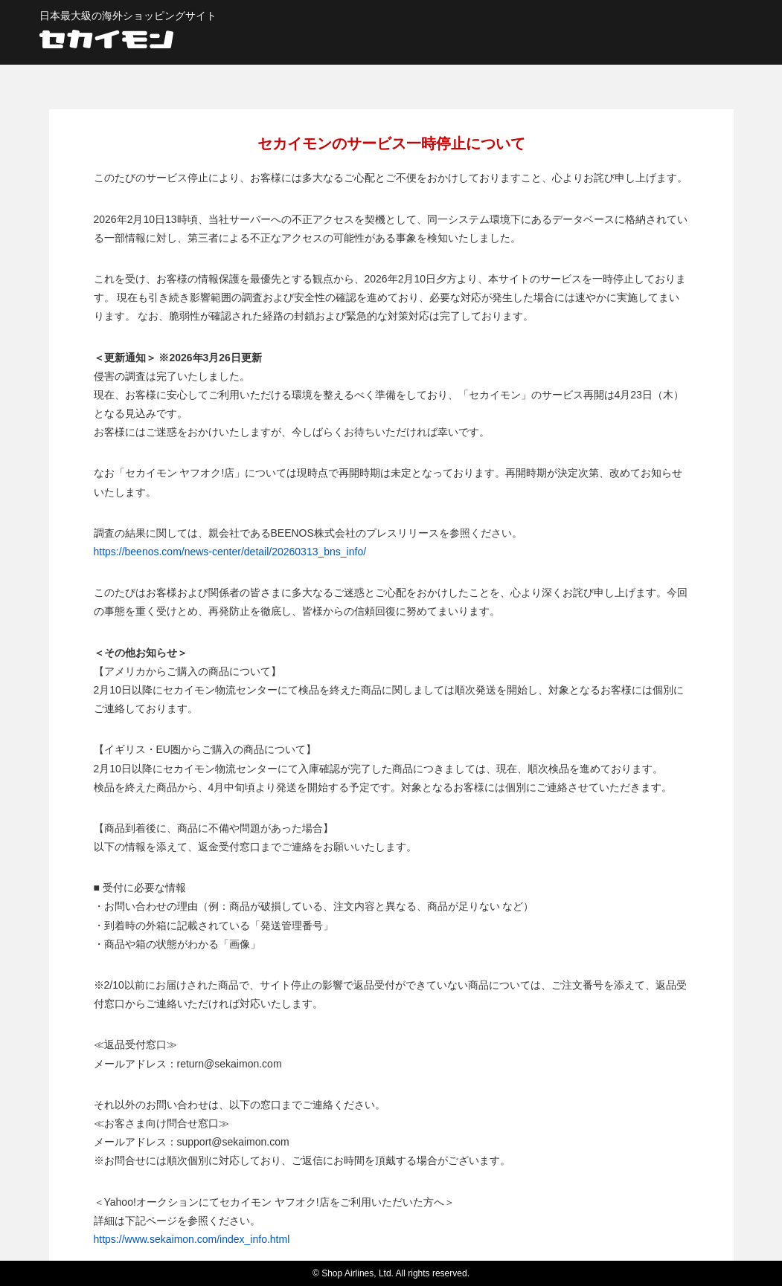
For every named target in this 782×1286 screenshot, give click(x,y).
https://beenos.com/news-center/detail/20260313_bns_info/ (230, 552)
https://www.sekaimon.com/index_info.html (192, 1239)
